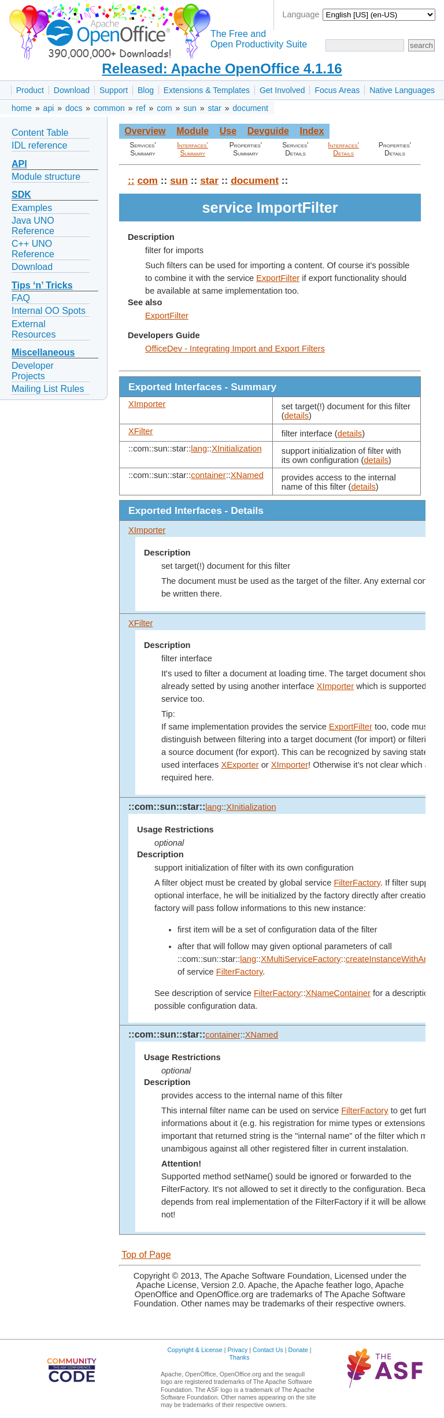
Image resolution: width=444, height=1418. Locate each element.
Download (72, 90)
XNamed (247, 475)
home (22, 108)
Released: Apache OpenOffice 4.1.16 (222, 68)
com (164, 108)
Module (192, 131)
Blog (146, 90)
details (296, 415)
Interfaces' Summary (192, 149)
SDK (21, 194)
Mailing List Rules (48, 389)
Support (113, 90)
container (208, 475)
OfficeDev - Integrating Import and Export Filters (235, 348)
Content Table (40, 133)
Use (228, 131)
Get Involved (282, 90)
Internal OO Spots (49, 311)
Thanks (240, 1357)
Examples (32, 208)
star (214, 108)
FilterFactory (357, 882)
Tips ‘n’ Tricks (42, 285)
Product (30, 90)
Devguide (268, 131)
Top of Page (146, 1255)
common (109, 108)
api (48, 108)
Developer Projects (33, 371)
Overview (144, 131)
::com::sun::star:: (166, 807)
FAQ (21, 298)
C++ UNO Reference (33, 249)
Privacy (237, 1349)
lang (199, 448)
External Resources (34, 329)
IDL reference (39, 145)
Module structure (46, 177)
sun (190, 108)
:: (131, 180)
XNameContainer (337, 993)
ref (140, 108)
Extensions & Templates (207, 90)
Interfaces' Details (343, 149)
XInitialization (236, 448)
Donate (298, 1349)
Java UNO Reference (33, 226)
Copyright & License (194, 1349)
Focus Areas (337, 90)
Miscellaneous (43, 352)
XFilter (140, 431)
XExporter (239, 764)
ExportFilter (277, 278)
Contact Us (268, 1349)
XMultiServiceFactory (301, 959)
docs (74, 108)
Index (311, 131)
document (250, 108)
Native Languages (402, 90)
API (19, 164)
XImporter (146, 404)
